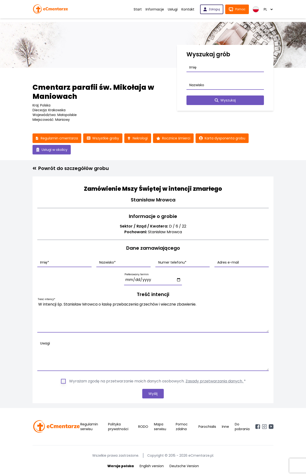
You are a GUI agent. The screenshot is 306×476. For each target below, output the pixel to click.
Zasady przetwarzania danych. (215, 381)
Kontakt (187, 9)
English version (152, 466)
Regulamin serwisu (89, 426)
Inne (225, 426)
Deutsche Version (184, 466)
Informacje (155, 9)
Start (138, 9)
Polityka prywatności (118, 426)
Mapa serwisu (160, 426)
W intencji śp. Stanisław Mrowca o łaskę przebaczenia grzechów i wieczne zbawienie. (153, 316)
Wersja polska (120, 466)
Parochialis (207, 426)
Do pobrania (242, 426)
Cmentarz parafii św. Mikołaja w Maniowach (93, 91)
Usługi (173, 9)
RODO (143, 426)
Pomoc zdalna (182, 426)
